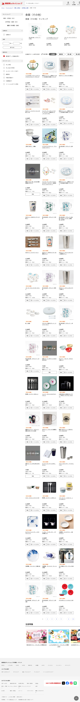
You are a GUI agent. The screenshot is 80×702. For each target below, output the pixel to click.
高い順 (69, 54)
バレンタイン (59, 661)
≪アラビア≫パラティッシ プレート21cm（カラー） (49, 147)
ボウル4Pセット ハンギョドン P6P (66, 596)
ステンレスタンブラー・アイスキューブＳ (66, 460)
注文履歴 (74, 4)
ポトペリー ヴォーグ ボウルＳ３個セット (66, 355)
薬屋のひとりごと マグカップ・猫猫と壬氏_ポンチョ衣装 (32, 426)
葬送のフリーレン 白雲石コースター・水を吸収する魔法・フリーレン (66, 183)
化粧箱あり (7, 81)
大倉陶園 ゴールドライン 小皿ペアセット (66, 529)
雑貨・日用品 (13, 687)
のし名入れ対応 (9, 68)
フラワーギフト (30, 687)
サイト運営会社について (12, 696)
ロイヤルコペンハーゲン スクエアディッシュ (32, 529)
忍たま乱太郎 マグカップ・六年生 (49, 217)
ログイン (68, 4)
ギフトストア (16, 668)
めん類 (3, 687)
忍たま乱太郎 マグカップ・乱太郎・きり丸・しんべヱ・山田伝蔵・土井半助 (66, 218)
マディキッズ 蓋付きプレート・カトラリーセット (49, 321)
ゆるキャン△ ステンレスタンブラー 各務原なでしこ (66, 253)
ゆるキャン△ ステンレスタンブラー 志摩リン (66, 287)
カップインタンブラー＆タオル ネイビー (49, 460)
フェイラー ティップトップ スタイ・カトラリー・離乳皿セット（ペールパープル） (48, 112)
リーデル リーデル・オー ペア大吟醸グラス (49, 529)
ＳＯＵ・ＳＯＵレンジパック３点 (32, 494)
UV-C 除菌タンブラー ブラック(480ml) (66, 563)
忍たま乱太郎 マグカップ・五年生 (66, 147)
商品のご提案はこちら (18, 698)
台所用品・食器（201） (11, 22)
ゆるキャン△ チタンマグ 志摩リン (66, 75)
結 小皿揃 (27, 320)
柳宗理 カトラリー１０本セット (49, 494)
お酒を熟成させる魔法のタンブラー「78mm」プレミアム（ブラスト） (66, 392)
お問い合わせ (19, 693)
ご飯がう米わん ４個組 (30, 146)
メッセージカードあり (10, 71)
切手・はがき (4, 679)
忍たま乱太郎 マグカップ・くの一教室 (32, 355)
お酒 (36, 682)
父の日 (17, 661)
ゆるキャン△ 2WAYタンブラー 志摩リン (32, 217)
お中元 (23, 661)
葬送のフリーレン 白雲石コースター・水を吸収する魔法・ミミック (49, 76)
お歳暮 (36, 661)
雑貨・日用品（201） (9, 18)
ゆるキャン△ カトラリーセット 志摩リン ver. (32, 111)
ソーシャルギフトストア (48, 668)
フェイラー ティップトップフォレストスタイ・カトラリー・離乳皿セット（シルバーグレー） (49, 183)
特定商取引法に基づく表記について (25, 696)
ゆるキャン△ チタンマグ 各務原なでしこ (49, 426)
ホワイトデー (68, 661)
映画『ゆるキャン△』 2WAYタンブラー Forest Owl (66, 426)
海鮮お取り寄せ (13, 679)
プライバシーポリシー (7, 698)
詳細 (27, 89)
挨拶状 (6, 74)
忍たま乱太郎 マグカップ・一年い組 (66, 321)
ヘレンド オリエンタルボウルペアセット (49, 391)
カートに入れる (35, 89)
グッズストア (37, 668)
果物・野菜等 (29, 679)
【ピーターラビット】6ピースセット (32, 287)
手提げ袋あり (8, 78)
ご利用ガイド (4, 693)
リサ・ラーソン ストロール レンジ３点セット (66, 494)
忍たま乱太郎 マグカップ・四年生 (49, 287)
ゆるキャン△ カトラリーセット (32, 252)
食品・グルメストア (26, 668)
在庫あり (7, 35)
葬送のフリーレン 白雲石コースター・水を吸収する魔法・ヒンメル (66, 111)
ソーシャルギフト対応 (10, 84)
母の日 (3, 661)
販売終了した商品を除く (11, 56)
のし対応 (7, 64)
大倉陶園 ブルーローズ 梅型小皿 (32, 562)
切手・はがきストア (6, 668)
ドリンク (29, 682)
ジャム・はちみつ (13, 682)
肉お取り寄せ (21, 679)
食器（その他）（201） (13, 25)
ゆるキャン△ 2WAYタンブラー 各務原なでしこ (49, 253)
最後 (73, 615)
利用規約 (3, 696)
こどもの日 (10, 661)
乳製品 (36, 679)
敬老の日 (30, 661)
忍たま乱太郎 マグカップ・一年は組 (32, 597)
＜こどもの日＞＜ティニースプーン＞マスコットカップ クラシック (32, 76)
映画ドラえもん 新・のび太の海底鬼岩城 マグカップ (32, 182)
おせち (43, 661)
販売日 (61, 54)
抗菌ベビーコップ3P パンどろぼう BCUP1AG (49, 355)
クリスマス (50, 661)
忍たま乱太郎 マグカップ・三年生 (49, 597)
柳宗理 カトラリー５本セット (31, 390)
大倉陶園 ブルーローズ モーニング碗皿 (49, 563)
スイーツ (20, 687)
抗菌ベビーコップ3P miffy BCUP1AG (32, 460)
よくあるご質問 (12, 693)
